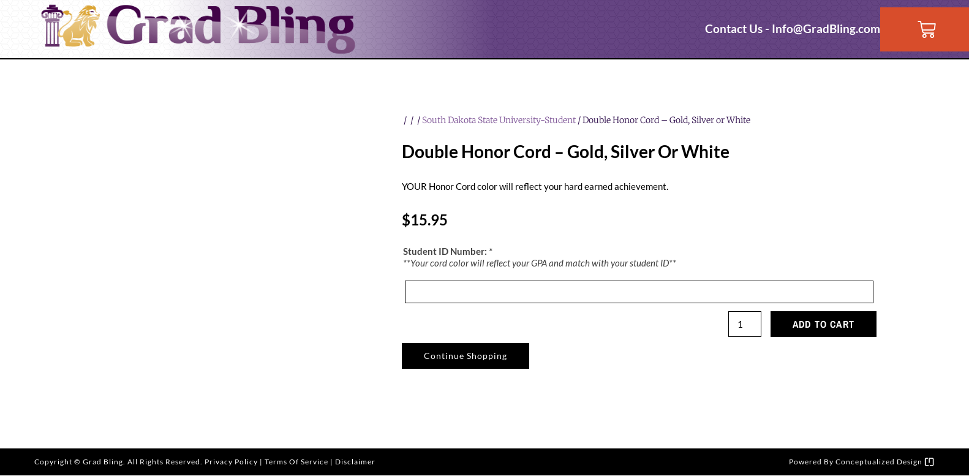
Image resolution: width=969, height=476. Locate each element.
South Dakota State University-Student (499, 120)
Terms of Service (296, 462)
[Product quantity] (744, 324)
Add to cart (823, 324)
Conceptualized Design (884, 462)
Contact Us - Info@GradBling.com (792, 28)
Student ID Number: (447, 251)
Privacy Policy (231, 462)
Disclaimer (355, 462)
